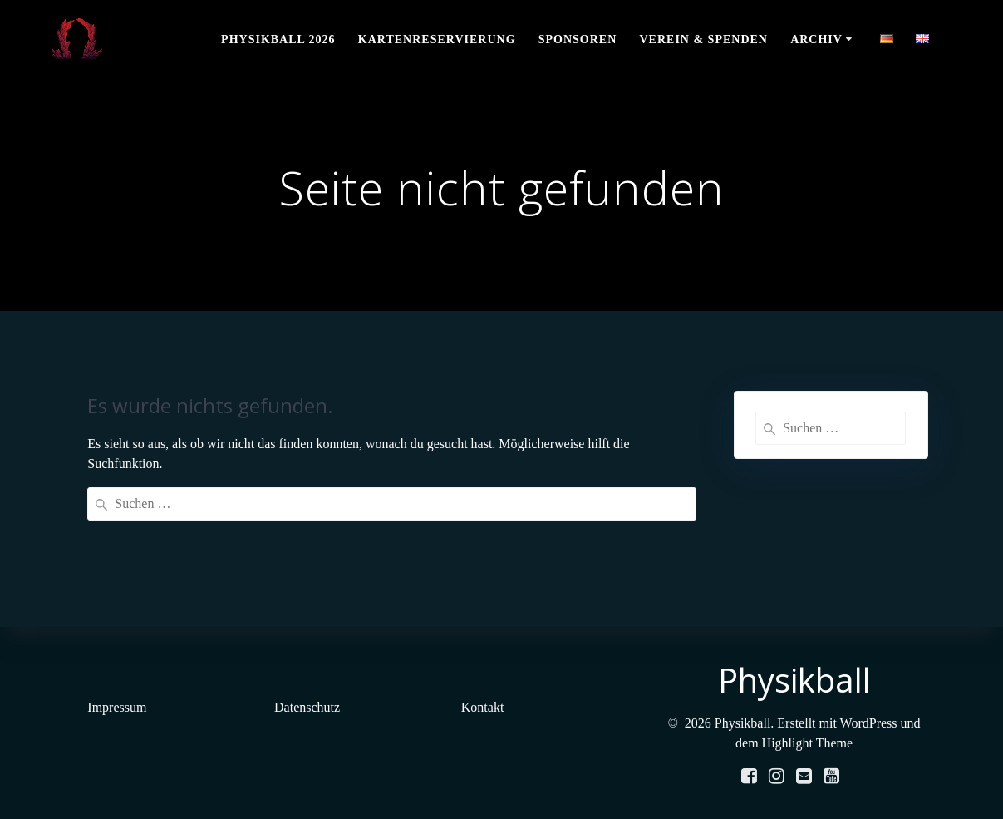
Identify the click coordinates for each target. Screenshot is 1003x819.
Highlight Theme (807, 743)
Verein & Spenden (703, 39)
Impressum (116, 707)
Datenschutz (307, 707)
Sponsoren (577, 39)
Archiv (816, 39)
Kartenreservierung (437, 39)
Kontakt (482, 707)
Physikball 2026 (278, 39)
